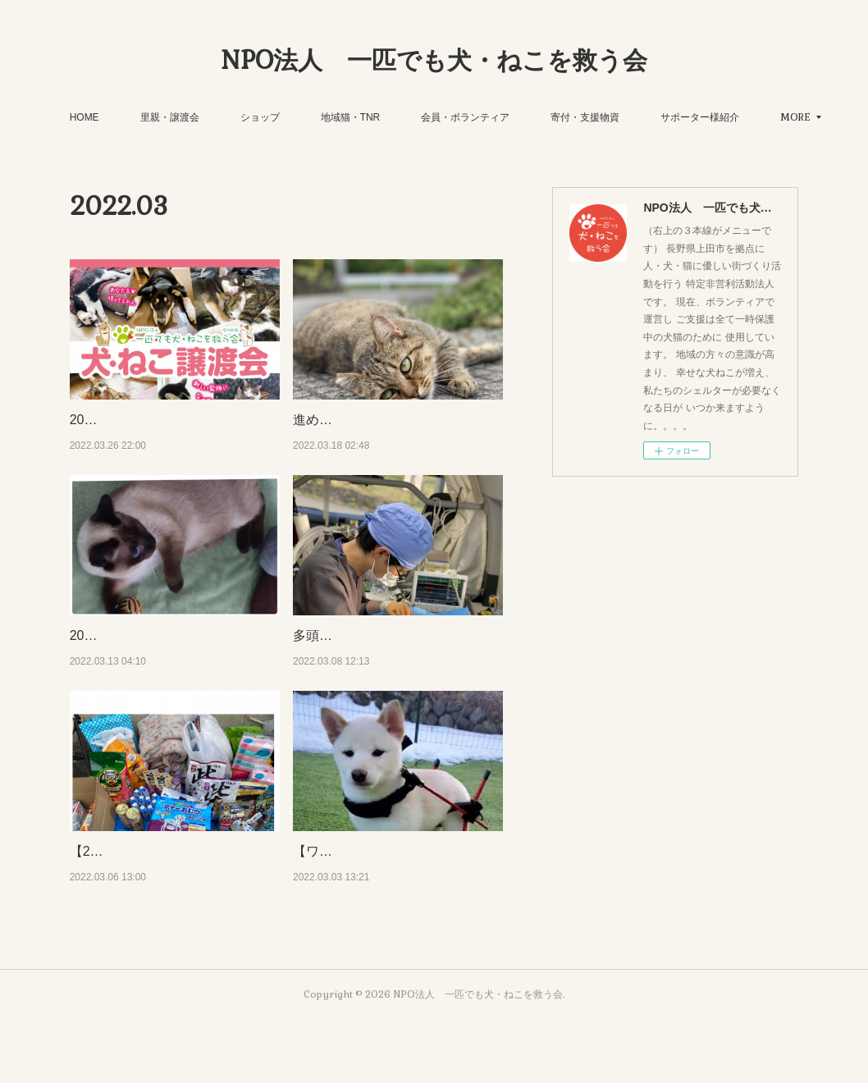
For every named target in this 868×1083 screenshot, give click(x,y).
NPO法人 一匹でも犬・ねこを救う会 (434, 60)
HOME (133, 117)
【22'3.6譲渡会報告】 (133, 894)
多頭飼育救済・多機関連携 (371, 657)
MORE (724, 117)
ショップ (308, 117)
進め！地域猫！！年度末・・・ (385, 420)
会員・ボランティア (513, 117)
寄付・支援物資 (633, 117)
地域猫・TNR (399, 117)
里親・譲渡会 (218, 117)
